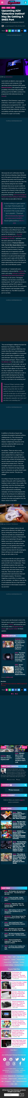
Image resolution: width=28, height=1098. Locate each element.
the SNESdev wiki (6, 362)
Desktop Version (19, 965)
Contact (13, 959)
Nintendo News (22, 1078)
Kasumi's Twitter (13, 628)
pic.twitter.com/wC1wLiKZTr (14, 218)
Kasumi (3, 96)
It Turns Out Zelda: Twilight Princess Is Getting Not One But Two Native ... (14, 899)
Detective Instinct (6, 87)
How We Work (21, 957)
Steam (8, 7)
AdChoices (22, 1070)
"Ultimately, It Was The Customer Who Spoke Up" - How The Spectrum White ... (14, 905)
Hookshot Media (12, 1068)
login (21, 800)
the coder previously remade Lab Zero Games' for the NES (11, 236)
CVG (12, 1084)
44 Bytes (17, 1070)
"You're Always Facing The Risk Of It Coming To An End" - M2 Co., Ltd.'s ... (15, 918)
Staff (14, 957)
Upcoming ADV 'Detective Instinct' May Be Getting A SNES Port (13, 15)
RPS (16, 1084)
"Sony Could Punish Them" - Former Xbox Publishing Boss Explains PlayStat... (14, 924)
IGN (2, 1081)
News (3, 7)
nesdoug (21, 271)
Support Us (7, 959)
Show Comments (14, 790)
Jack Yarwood (10, 26)
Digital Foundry (13, 1078)
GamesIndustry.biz (22, 1081)
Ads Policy (15, 962)
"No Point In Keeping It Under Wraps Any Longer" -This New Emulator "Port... (15, 935)
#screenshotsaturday (12, 216)
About (9, 957)
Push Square (20, 1076)
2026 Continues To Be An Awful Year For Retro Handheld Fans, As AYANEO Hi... (14, 911)
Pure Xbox (4, 1078)
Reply (18, 779)
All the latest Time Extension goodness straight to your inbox (14, 1090)
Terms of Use (7, 962)
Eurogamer (8, 1081)
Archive (22, 962)
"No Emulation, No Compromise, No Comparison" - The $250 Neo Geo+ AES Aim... (15, 893)
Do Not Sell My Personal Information (14, 1072)
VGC (14, 1081)
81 (9, 848)
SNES (13, 7)
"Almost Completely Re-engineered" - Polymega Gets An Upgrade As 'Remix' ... (13, 941)
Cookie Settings (9, 965)
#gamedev (21, 216)
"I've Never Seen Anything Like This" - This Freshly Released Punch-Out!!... (14, 947)
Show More (14, 1050)
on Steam (10, 624)
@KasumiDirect (9, 76)
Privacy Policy (20, 959)
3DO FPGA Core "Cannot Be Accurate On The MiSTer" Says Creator (14, 929)
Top (4, 957)
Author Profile (11, 779)
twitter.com (9, 677)
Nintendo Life (11, 1076)
